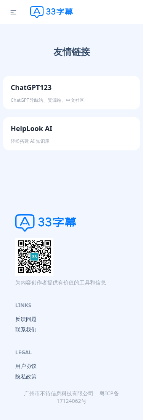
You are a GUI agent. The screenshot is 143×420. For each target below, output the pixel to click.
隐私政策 (26, 376)
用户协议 (26, 365)
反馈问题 (26, 318)
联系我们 (26, 329)
